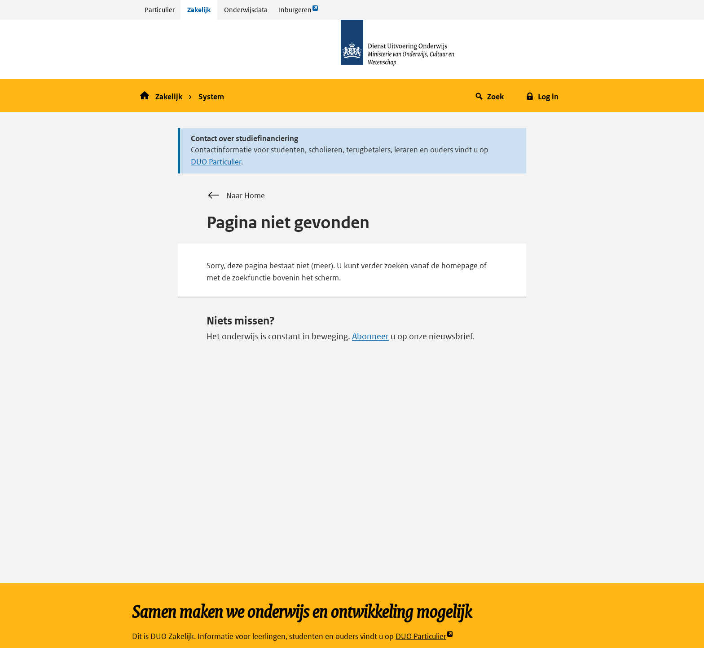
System (211, 97)
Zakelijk (199, 9)
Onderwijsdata (246, 9)
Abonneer (370, 336)
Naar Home (236, 195)
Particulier (160, 9)
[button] (491, 95)
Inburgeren (298, 12)
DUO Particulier (216, 162)
